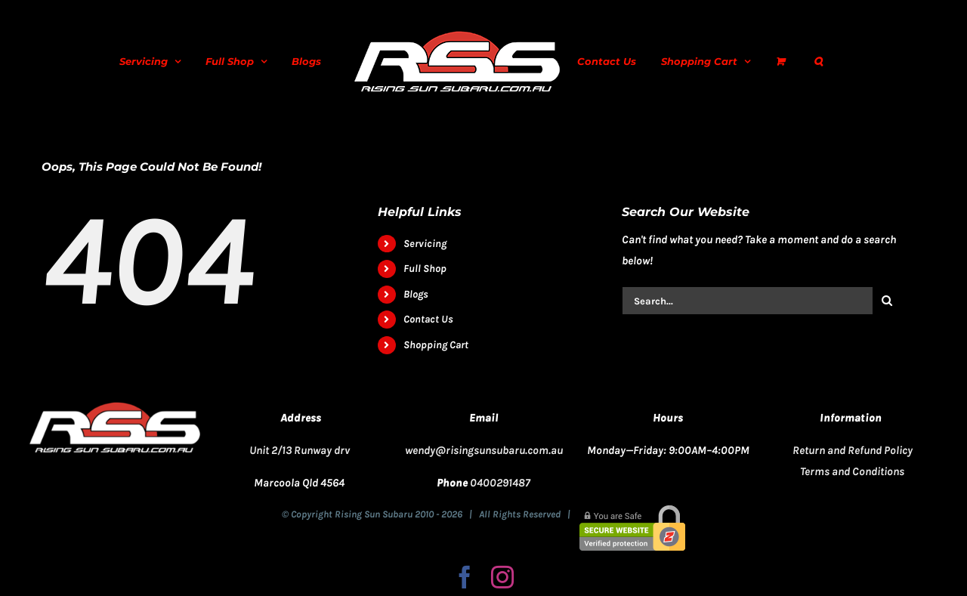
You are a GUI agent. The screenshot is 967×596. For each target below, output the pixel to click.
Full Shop (424, 268)
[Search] (887, 300)
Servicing (424, 243)
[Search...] (747, 300)
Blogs (415, 294)
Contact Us (428, 319)
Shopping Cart (435, 344)
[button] (818, 61)
